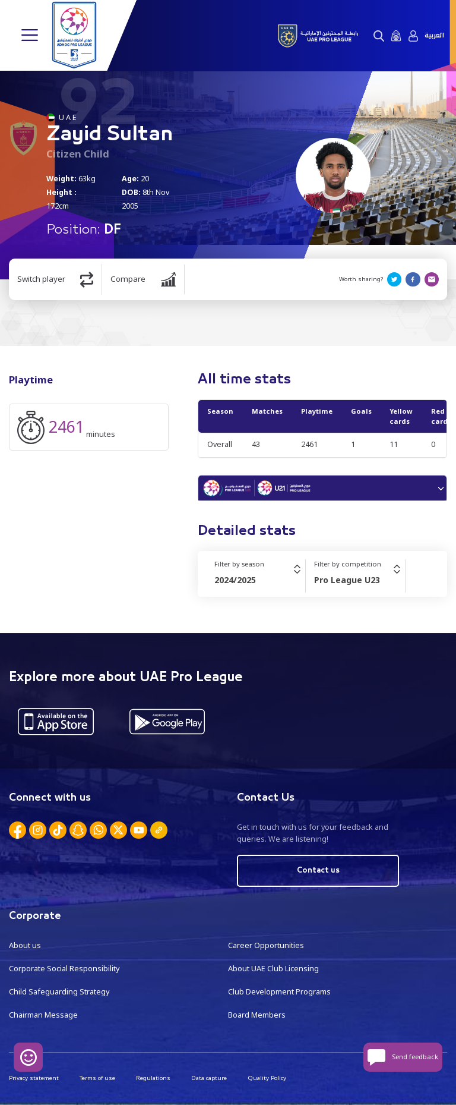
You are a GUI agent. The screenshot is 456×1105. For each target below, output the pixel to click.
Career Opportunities (266, 945)
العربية (434, 36)
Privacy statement (34, 1077)
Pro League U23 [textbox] (347, 579)
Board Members (257, 1014)
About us (25, 945)
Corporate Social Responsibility (64, 968)
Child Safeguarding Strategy (59, 991)
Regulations (153, 1077)
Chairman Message (43, 1014)
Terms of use (97, 1077)
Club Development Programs (279, 991)
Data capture (209, 1077)
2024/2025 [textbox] (235, 579)
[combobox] (259, 580)
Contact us (318, 870)
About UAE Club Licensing (273, 968)
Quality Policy (267, 1077)
